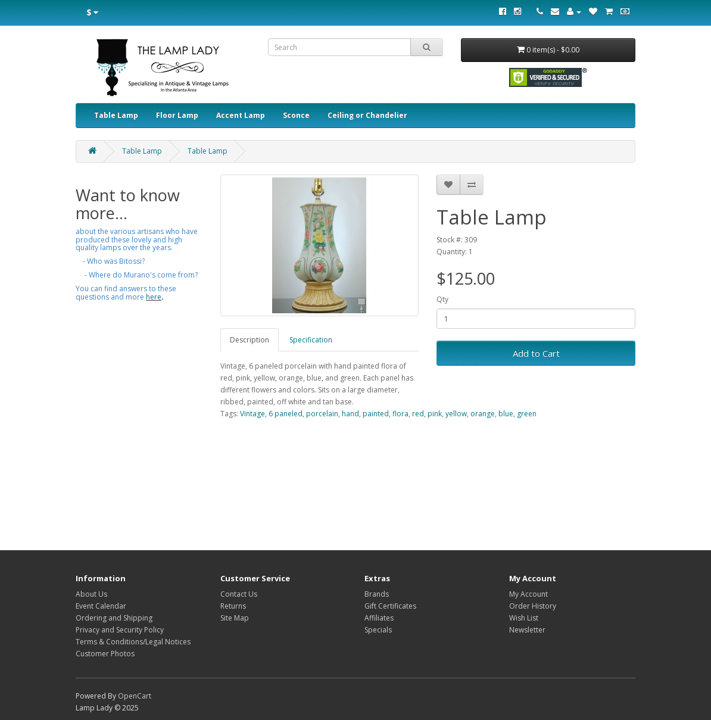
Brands (376, 594)
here (153, 297)
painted (376, 414)
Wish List (523, 618)
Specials (378, 630)
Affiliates (379, 618)
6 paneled (286, 414)
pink (435, 414)
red (418, 414)
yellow (456, 414)
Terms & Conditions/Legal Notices (133, 642)
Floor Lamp (177, 115)
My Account (528, 594)
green (527, 414)
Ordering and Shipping (114, 618)
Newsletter (527, 630)
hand (350, 414)
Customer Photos (105, 654)
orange (482, 414)
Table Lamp (116, 115)
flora (400, 414)
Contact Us (238, 594)
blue (505, 414)
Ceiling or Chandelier (367, 115)
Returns (233, 606)
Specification (310, 340)
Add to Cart (536, 353)
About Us (91, 594)
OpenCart (134, 696)
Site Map (234, 618)
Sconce (296, 115)
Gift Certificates (390, 606)
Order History (532, 606)
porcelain (322, 414)
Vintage (252, 414)
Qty (442, 299)
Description (249, 340)
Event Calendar (101, 606)
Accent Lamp (240, 115)
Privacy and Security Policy (120, 630)
